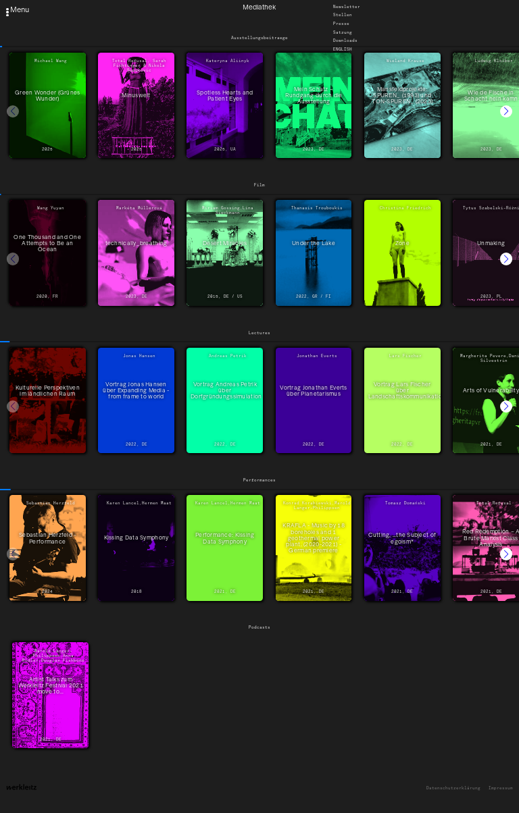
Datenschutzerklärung (453, 788)
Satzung (342, 32)
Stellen (342, 15)
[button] (506, 111)
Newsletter (346, 6)
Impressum (501, 788)
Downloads (345, 41)
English (342, 49)
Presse (341, 23)
